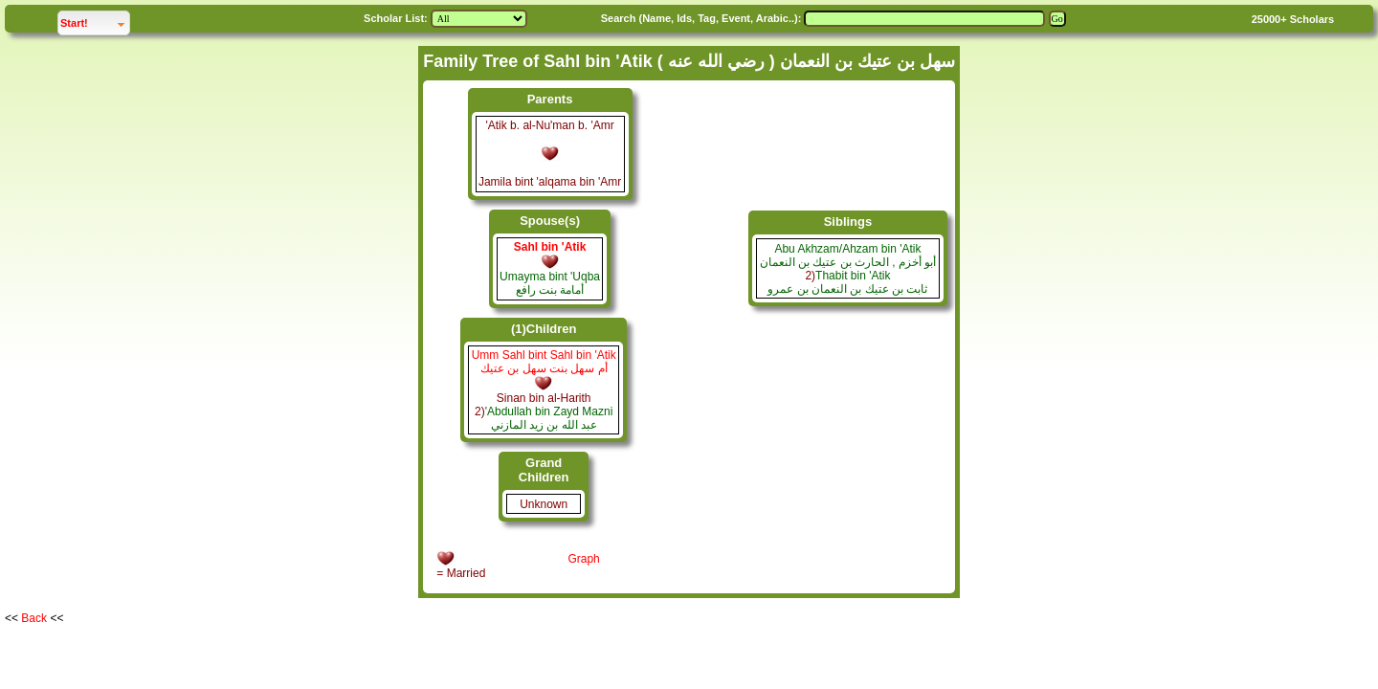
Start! (94, 20)
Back (34, 618)
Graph (583, 559)
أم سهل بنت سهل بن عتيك (544, 368)
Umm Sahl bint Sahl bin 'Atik (544, 355)
